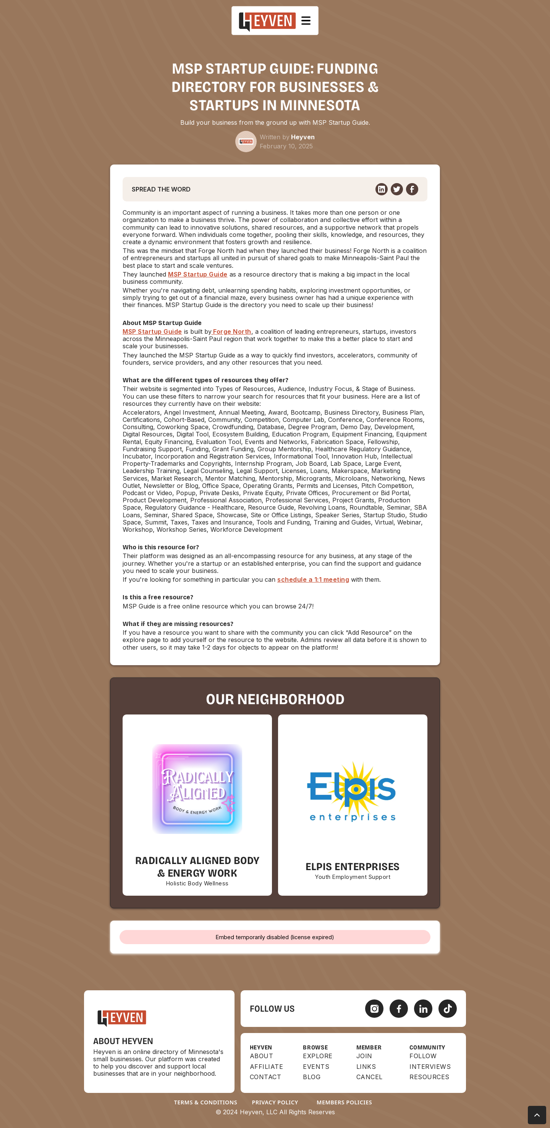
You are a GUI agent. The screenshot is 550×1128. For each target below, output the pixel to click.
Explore (318, 1056)
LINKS (366, 1066)
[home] (267, 20)
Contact (265, 1077)
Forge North (231, 331)
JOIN (364, 1056)
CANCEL (369, 1077)
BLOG (311, 1077)
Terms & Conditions (206, 1102)
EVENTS (316, 1066)
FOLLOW (423, 1056)
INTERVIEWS (430, 1066)
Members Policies (344, 1102)
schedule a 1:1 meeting (313, 579)
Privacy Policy (275, 1102)
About (261, 1056)
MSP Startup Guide (198, 274)
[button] (306, 20)
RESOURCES (429, 1077)
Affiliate (266, 1066)
